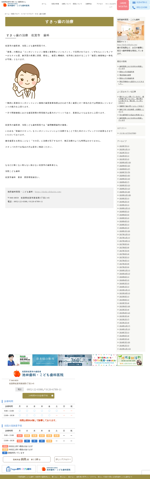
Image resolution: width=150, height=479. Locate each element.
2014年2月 (124, 346)
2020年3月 (124, 185)
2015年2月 (124, 319)
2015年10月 (124, 293)
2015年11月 (124, 290)
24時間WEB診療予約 (38, 395)
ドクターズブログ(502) (127, 133)
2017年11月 (124, 238)
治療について (66, 4)
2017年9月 (124, 244)
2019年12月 (125, 195)
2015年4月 (124, 313)
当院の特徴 (55, 4)
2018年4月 (124, 221)
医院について (77, 4)
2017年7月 (124, 251)
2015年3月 (124, 316)
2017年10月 (124, 241)
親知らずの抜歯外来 (126, 72)
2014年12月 (124, 326)
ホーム (44, 4)
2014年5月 (124, 339)
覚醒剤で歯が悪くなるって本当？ (131, 106)
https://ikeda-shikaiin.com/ (48, 192)
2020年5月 (124, 179)
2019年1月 (124, 205)
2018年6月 (124, 215)
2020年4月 (124, 182)
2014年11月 (124, 329)
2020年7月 (124, 172)
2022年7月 (124, 153)
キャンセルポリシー (110, 5)
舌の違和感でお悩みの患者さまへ (131, 115)
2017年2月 (124, 267)
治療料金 (89, 4)
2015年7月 (124, 303)
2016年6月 (124, 277)
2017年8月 (124, 247)
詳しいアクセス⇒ (63, 459)
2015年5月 (124, 310)
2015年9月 (124, 296)
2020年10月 (125, 162)
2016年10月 (124, 274)
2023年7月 (124, 146)
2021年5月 (124, 159)
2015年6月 (124, 306)
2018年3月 (124, 225)
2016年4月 (124, 280)
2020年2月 (124, 189)
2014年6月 (124, 336)
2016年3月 (124, 283)
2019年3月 (124, 198)
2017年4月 (124, 261)
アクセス (100, 4)
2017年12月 (124, 234)
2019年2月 (124, 202)
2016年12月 (124, 270)
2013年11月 (125, 349)
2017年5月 (124, 257)
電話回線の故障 (125, 75)
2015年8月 (124, 300)
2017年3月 (124, 264)
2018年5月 (124, 218)
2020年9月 (124, 166)
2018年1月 (124, 231)
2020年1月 (124, 192)
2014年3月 (124, 342)
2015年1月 (124, 323)
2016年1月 (124, 287)
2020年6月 (124, 175)
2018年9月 (124, 211)
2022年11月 (124, 149)
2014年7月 (124, 332)
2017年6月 (124, 254)
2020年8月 (124, 169)
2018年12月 (124, 208)
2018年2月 (124, 228)
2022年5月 (124, 156)
